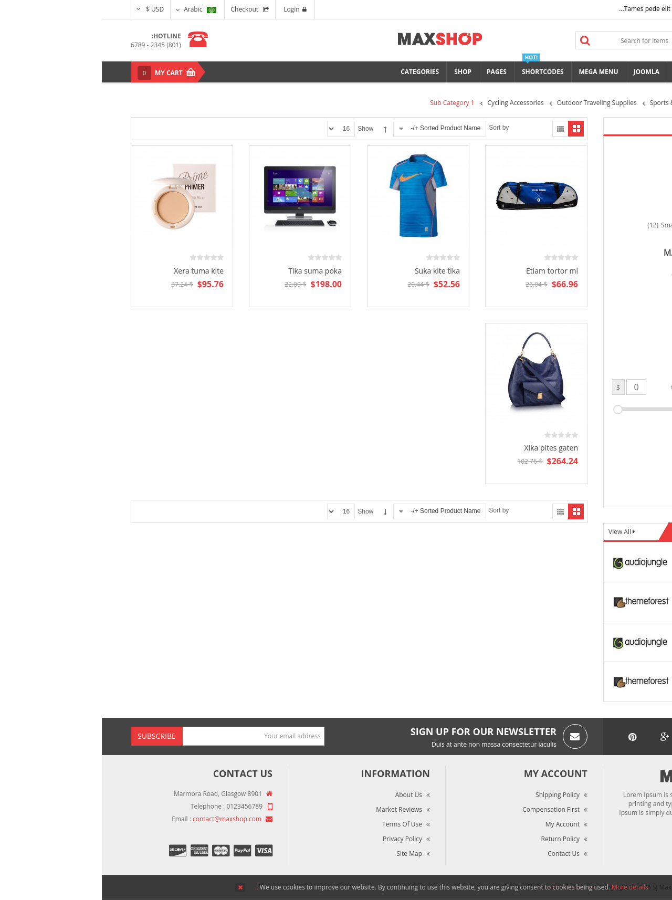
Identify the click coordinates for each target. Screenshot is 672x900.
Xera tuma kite (97, 271)
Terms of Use (300, 824)
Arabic (98, 9)
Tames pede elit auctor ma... (558, 8)
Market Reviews (297, 809)
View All (519, 531)
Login (193, 9)
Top (660, 184)
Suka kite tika (335, 271)
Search (483, 40)
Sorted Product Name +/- (344, 128)
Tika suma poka (213, 271)
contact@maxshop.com (125, 818)
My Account (461, 824)
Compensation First (449, 809)
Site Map (307, 853)
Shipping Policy (456, 794)
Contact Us (462, 853)
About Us (306, 794)
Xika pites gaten (449, 448)
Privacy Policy (300, 838)
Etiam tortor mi (450, 271)
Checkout (143, 9)
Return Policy (458, 838)
